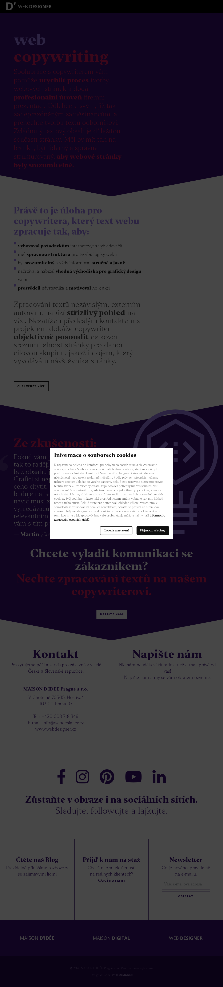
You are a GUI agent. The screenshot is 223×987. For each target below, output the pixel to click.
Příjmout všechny (152, 530)
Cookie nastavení (116, 530)
